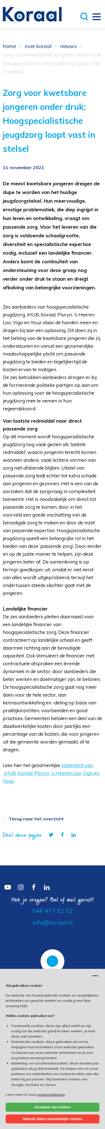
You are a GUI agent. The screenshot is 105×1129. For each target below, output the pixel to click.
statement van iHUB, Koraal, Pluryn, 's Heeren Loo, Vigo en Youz (51, 773)
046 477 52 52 (52, 910)
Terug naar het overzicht (36, 819)
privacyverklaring (51, 1094)
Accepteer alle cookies (52, 1107)
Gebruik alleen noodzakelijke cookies (52, 1119)
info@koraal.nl (53, 922)
